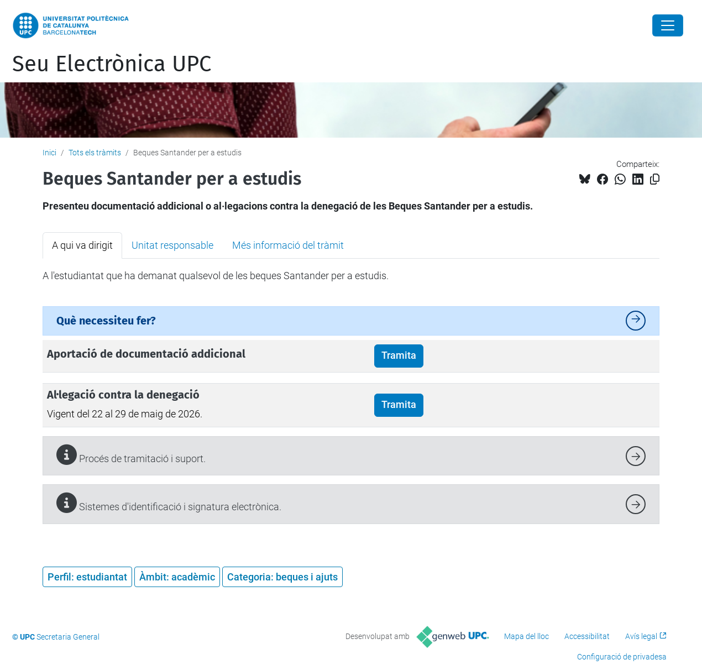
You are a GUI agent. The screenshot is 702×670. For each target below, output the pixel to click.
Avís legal (641, 636)
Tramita (398, 355)
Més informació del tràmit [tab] (288, 245)
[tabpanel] (351, 276)
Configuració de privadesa (622, 656)
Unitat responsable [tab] (172, 245)
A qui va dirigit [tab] (82, 245)
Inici (49, 152)
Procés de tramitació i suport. (131, 454)
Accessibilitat (587, 636)
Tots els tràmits (95, 152)
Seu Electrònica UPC (111, 64)
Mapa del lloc (526, 636)
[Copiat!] (654, 179)
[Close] (667, 25)
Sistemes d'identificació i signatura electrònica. (168, 503)
